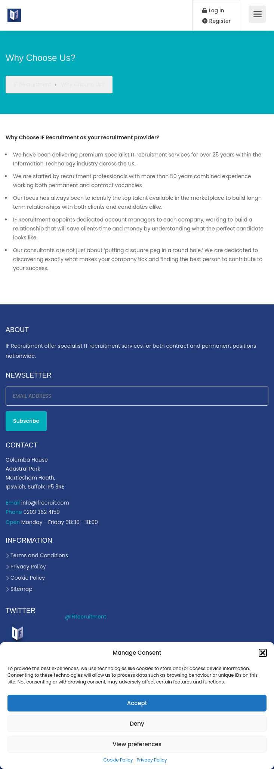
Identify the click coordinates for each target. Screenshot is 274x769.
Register (216, 21)
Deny (137, 724)
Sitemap (21, 589)
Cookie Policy (118, 760)
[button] (263, 653)
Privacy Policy (151, 760)
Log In (213, 10)
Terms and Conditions (39, 555)
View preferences (137, 744)
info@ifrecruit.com (45, 502)
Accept (137, 703)
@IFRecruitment (85, 616)
